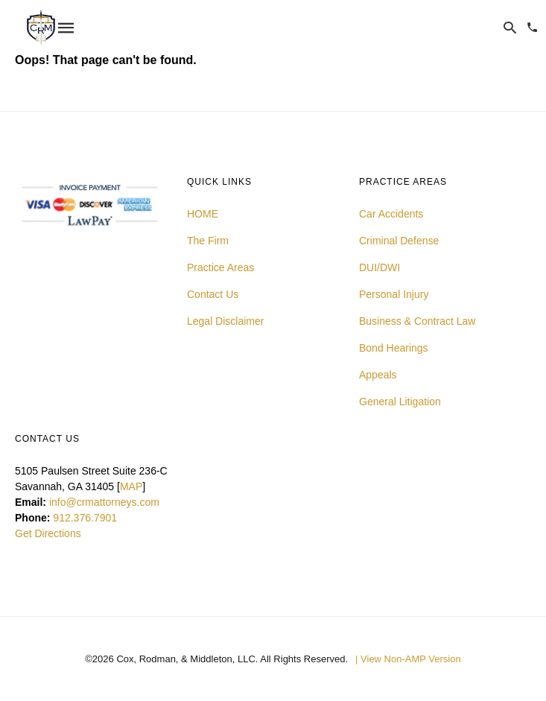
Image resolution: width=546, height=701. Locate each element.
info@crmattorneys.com (104, 502)
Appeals (378, 375)
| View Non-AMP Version (408, 658)
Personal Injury (393, 294)
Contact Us (212, 294)
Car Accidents (391, 214)
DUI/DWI (379, 267)
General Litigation (400, 401)
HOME (202, 214)
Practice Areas (220, 267)
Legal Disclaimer (225, 321)
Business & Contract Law (417, 321)
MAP (131, 486)
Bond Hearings (393, 348)
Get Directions (48, 533)
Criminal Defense (399, 241)
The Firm (208, 241)
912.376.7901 (85, 518)
